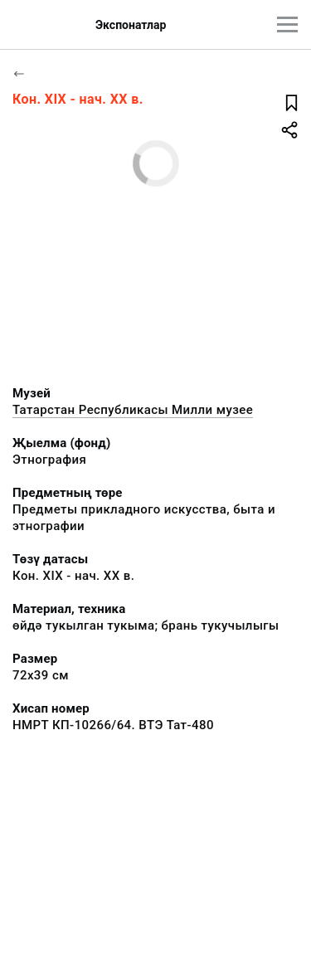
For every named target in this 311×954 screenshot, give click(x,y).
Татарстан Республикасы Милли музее (132, 409)
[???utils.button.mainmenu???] (287, 24)
